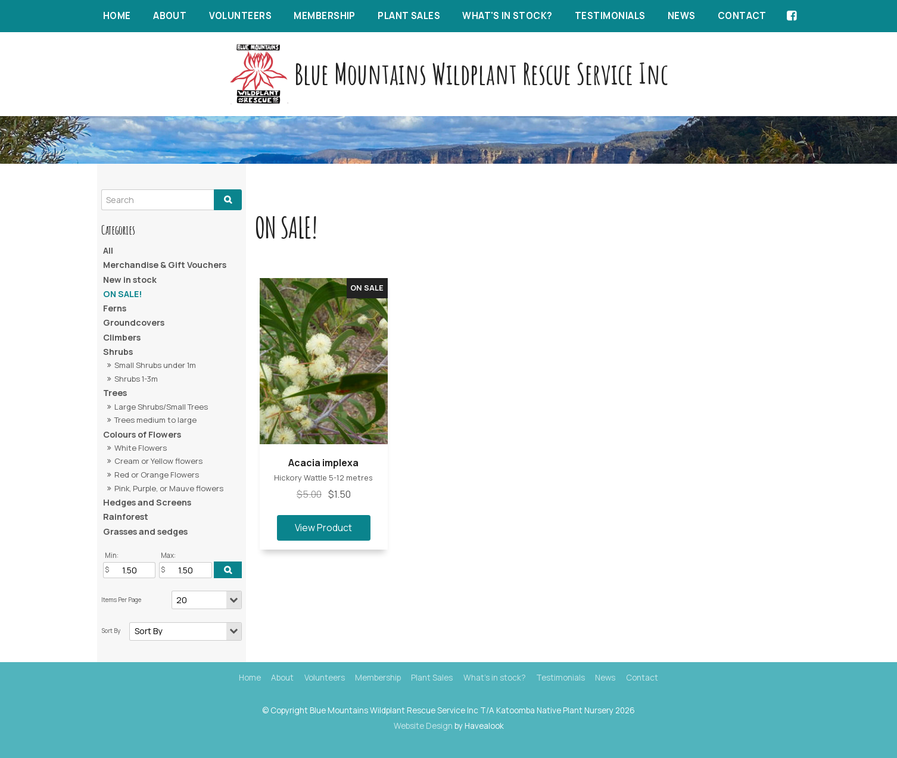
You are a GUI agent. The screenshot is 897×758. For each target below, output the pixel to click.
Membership (325, 16)
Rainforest (125, 516)
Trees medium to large (155, 419)
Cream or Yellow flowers (158, 461)
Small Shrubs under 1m (155, 365)
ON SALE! (122, 294)
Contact (742, 16)
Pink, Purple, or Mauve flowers (168, 488)
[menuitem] (250, 678)
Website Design (423, 725)
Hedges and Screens (147, 502)
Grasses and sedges (145, 531)
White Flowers (140, 447)
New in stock (130, 279)
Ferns (114, 308)
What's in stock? (507, 16)
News (682, 16)
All (108, 250)
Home (117, 16)
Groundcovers (133, 322)
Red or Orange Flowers (156, 474)
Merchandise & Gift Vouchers (164, 264)
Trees (115, 392)
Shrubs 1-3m (136, 378)
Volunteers (240, 16)
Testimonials (610, 16)
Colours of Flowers (142, 434)
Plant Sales (409, 16)
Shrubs (118, 351)
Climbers (122, 337)
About (169, 16)
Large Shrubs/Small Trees (161, 406)
